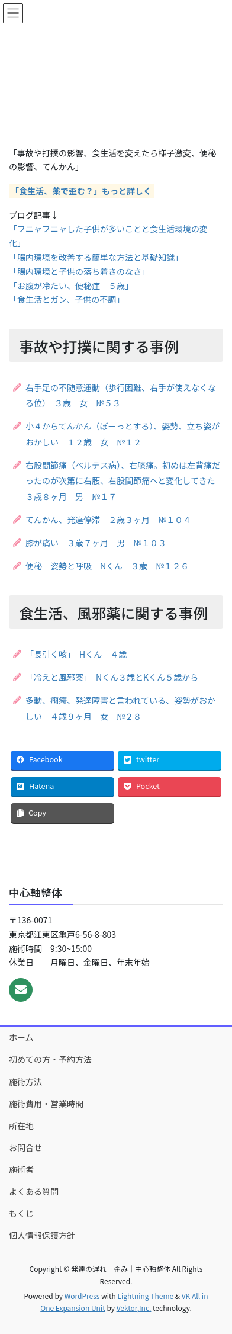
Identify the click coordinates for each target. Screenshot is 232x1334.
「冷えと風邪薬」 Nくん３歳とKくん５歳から (111, 677)
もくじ (21, 1213)
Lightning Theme (145, 1296)
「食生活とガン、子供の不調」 (66, 299)
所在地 (21, 1125)
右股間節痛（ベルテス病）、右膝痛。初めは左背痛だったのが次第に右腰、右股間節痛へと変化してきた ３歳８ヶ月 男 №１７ (124, 480)
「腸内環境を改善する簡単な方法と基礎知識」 (94, 257)
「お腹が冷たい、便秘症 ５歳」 (71, 285)
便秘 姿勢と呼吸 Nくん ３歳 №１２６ (107, 566)
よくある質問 (34, 1191)
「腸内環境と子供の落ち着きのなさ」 (79, 271)
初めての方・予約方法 (50, 1059)
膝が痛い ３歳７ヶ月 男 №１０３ (95, 543)
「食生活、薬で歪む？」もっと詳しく (81, 191)
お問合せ (25, 1147)
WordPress (82, 1296)
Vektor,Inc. (134, 1308)
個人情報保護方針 (42, 1235)
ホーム (21, 1037)
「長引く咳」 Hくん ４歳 (76, 654)
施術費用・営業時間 (46, 1103)
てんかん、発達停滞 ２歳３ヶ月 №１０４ (108, 519)
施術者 (21, 1169)
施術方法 (25, 1082)
